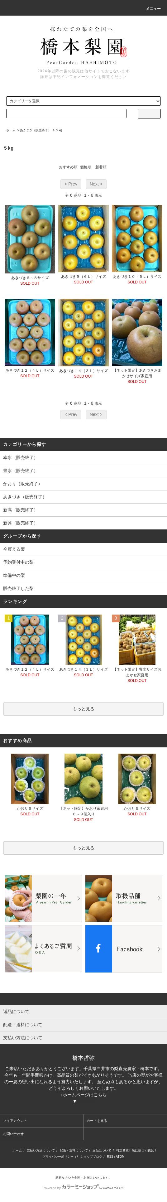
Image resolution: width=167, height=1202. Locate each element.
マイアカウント (15, 1120)
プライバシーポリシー (58, 1156)
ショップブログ (91, 1156)
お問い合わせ (13, 1134)
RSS (110, 1156)
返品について (102, 1150)
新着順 (101, 167)
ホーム (11, 130)
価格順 (85, 167)
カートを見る (97, 1120)
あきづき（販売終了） (35, 130)
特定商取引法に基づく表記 (135, 1150)
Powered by (83, 1188)
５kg (58, 130)
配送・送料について (74, 1150)
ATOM (120, 1156)
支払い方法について (41, 1150)
